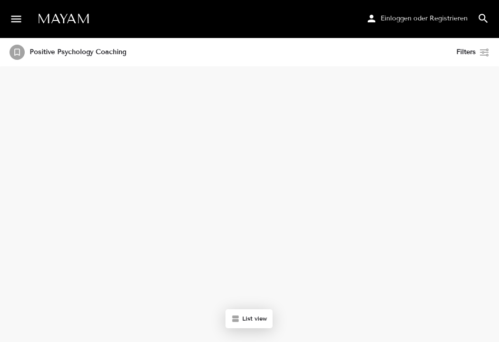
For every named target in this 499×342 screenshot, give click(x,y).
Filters (472, 52)
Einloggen (396, 18)
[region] (249, 204)
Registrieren (449, 18)
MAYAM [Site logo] (63, 19)
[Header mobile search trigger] (483, 18)
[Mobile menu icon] (16, 19)
